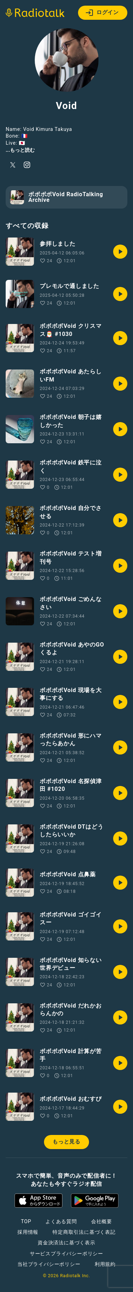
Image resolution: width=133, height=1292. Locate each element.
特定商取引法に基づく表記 (84, 1232)
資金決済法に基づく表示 (66, 1242)
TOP (26, 1221)
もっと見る (66, 1141)
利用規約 (105, 1264)
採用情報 (27, 1232)
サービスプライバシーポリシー (66, 1253)
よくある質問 (61, 1221)
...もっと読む (20, 150)
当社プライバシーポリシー (49, 1264)
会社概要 (101, 1221)
